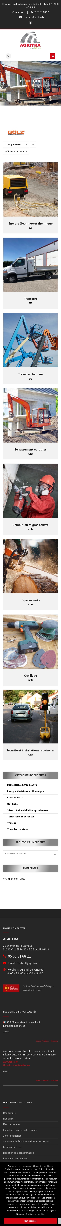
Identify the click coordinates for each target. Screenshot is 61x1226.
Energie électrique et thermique (25, 791)
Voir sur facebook (42, 1041)
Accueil (24, 85)
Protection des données (15, 1158)
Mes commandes (11, 1124)
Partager (54, 1041)
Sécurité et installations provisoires (27, 810)
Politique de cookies (35, 1214)
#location (7, 1065)
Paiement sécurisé (12, 1147)
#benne (26, 1065)
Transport (13, 822)
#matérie (17, 1065)
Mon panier (8, 1118)
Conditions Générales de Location (20, 1130)
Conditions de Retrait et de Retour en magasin (26, 1141)
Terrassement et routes (20, 816)
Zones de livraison (12, 1135)
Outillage (12, 803)
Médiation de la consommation (18, 1152)
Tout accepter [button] (30, 1221)
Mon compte (9, 1112)
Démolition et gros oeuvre (22, 784)
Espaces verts (15, 797)
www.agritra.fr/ (10, 1061)
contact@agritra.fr (28, 963)
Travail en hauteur (17, 829)
